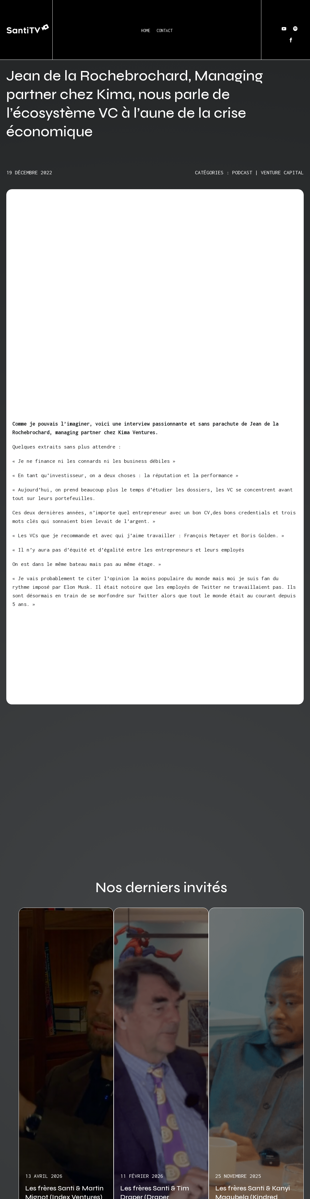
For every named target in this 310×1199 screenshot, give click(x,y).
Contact (165, 30)
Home (145, 30)
